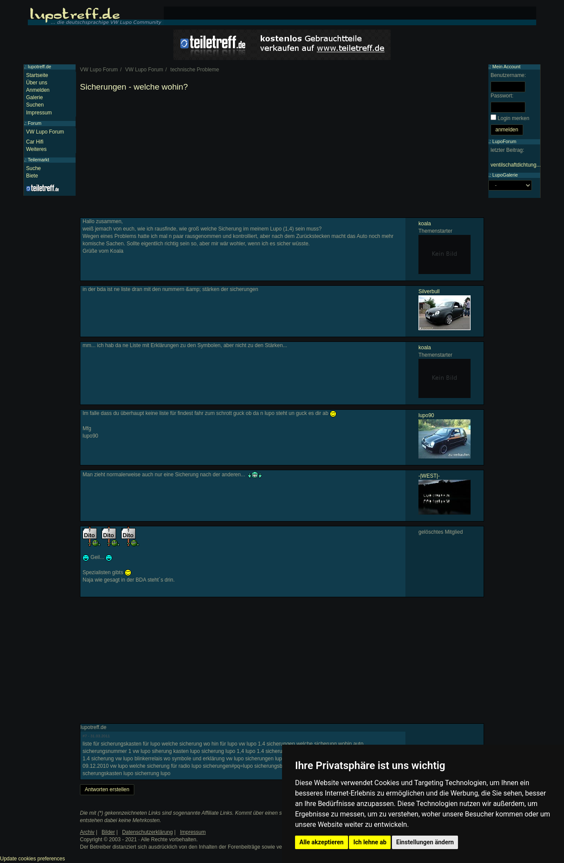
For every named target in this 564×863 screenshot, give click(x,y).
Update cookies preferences (32, 859)
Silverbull (429, 291)
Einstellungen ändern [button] (425, 842)
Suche (33, 168)
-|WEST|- (429, 476)
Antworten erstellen (107, 789)
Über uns (36, 83)
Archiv (87, 832)
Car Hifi (34, 142)
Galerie (34, 97)
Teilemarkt (38, 159)
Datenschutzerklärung (147, 832)
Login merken (513, 118)
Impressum (39, 113)
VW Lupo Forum (45, 132)
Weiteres (36, 149)
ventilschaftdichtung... (516, 165)
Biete (32, 176)
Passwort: (502, 96)
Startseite (37, 75)
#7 (85, 736)
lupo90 (426, 415)
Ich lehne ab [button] (369, 842)
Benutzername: (508, 75)
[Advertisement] (282, 156)
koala (424, 224)
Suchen (35, 105)
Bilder (108, 832)
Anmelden (38, 90)
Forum (34, 123)
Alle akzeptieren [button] (321, 842)
